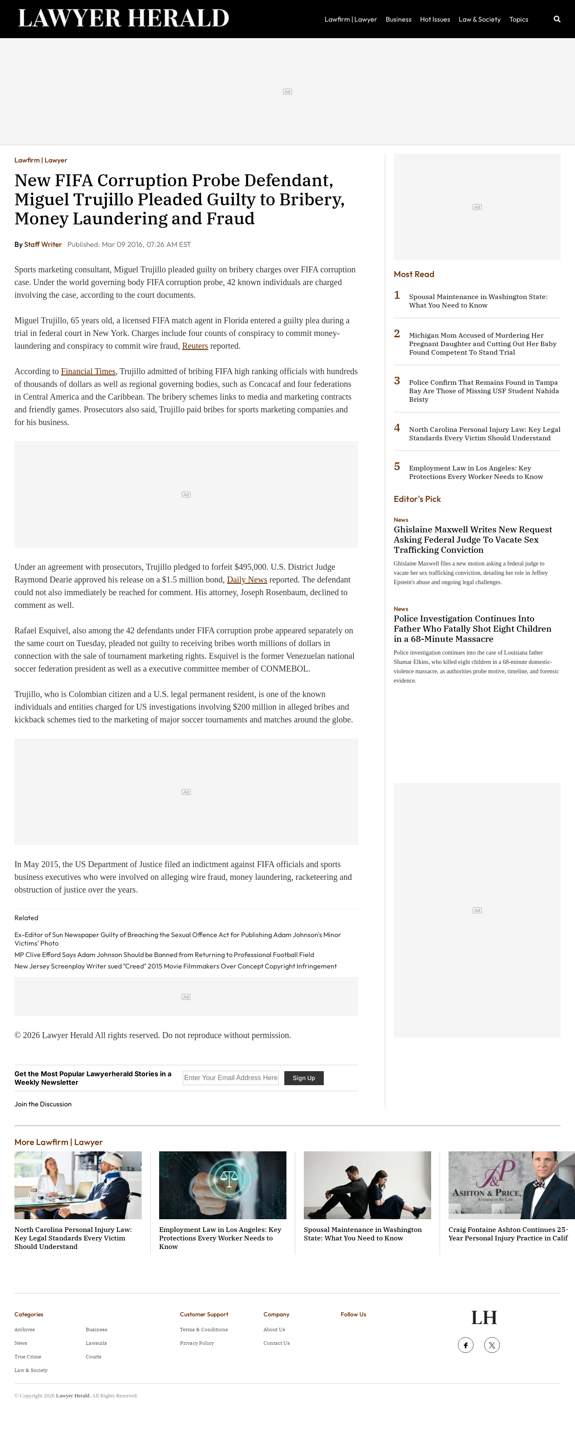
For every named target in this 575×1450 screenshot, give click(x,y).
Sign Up (304, 1077)
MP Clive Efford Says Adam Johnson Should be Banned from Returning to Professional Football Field (164, 954)
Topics (518, 19)
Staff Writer (43, 244)
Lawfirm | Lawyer (351, 19)
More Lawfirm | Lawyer (58, 1141)
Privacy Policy (197, 1343)
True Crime (27, 1356)
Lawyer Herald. (73, 1395)
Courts (93, 1356)
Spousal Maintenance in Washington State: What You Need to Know (478, 300)
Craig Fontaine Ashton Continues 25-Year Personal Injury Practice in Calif (508, 1233)
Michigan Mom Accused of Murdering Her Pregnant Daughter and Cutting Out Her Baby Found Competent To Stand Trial (483, 343)
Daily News (247, 579)
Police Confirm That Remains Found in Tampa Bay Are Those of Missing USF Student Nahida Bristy (484, 390)
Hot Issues (435, 19)
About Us (274, 1329)
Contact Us (277, 1343)
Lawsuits (96, 1343)
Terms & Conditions (204, 1329)
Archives (24, 1329)
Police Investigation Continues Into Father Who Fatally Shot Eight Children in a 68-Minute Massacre (473, 628)
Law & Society (480, 19)
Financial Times (88, 371)
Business (399, 19)
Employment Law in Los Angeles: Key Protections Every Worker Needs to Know (476, 472)
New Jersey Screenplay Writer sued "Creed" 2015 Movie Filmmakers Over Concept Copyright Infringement (175, 966)
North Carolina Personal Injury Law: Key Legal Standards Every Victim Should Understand (485, 433)
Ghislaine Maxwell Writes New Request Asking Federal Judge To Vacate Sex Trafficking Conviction (473, 539)
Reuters (195, 345)
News (401, 519)
